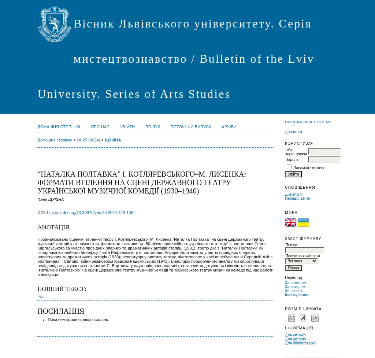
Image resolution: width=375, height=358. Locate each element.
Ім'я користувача (296, 152)
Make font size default (303, 317)
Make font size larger (315, 317)
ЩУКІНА (113, 140)
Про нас (100, 127)
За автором (295, 287)
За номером (295, 283)
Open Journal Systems (308, 122)
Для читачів (295, 335)
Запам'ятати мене (309, 168)
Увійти (127, 127)
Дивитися (293, 194)
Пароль (291, 160)
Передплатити (297, 198)
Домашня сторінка (59, 127)
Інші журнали (296, 295)
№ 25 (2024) (88, 140)
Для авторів (295, 339)
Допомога (293, 132)
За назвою (294, 291)
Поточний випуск (191, 127)
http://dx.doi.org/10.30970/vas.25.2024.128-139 (90, 212)
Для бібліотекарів (300, 343)
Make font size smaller (291, 317)
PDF (40, 297)
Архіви (229, 127)
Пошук (152, 127)
